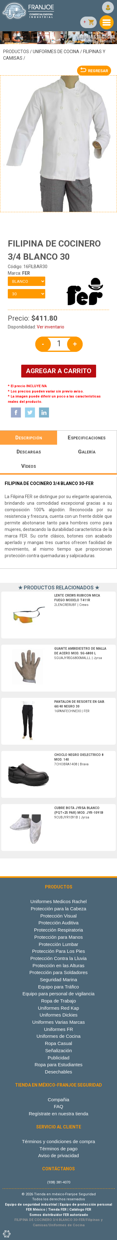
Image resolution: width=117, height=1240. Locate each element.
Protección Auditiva (58, 922)
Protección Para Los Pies (58, 951)
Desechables (58, 1071)
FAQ (58, 1106)
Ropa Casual (58, 1043)
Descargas (29, 451)
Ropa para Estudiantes (59, 1064)
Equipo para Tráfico (58, 986)
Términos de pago (59, 1148)
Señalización (58, 1050)
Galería (86, 451)
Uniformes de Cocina (56, 51)
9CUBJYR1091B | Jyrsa (78, 812)
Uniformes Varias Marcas (58, 1022)
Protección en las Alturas (58, 965)
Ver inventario (50, 326)
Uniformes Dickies (59, 1015)
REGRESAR (94, 70)
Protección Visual (58, 915)
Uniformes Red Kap (58, 1008)
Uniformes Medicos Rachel (58, 901)
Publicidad (59, 1057)
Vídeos (28, 466)
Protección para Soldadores (58, 972)
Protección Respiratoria (58, 929)
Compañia (58, 1099)
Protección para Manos (58, 937)
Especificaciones (86, 437)
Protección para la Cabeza (58, 908)
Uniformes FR (58, 1029)
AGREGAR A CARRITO (58, 371)
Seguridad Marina (58, 979)
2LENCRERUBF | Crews (77, 600)
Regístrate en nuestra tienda (58, 1113)
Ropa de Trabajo (58, 1000)
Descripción (28, 437)
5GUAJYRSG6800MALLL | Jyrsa (80, 653)
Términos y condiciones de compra (58, 1141)
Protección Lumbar (58, 944)
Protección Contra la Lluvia (58, 958)
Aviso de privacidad (58, 1155)
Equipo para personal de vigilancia (58, 993)
